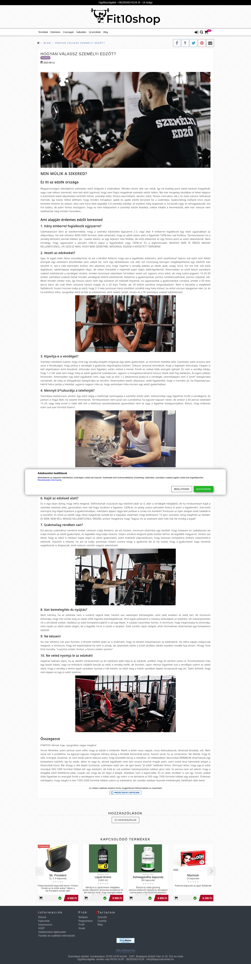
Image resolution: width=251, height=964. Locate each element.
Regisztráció (86, 921)
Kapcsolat (43, 921)
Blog (105, 32)
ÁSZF (41, 928)
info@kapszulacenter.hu (160, 959)
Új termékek (95, 32)
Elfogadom (203, 489)
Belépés (83, 917)
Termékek (43, 32)
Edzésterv (56, 32)
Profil (81, 924)
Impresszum (45, 924)
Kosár (82, 928)
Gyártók (101, 921)
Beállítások (181, 489)
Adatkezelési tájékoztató (52, 932)
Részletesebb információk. (50, 480)
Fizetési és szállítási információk (56, 935)
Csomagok (68, 32)
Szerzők (102, 917)
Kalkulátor (81, 32)
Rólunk (42, 917)
